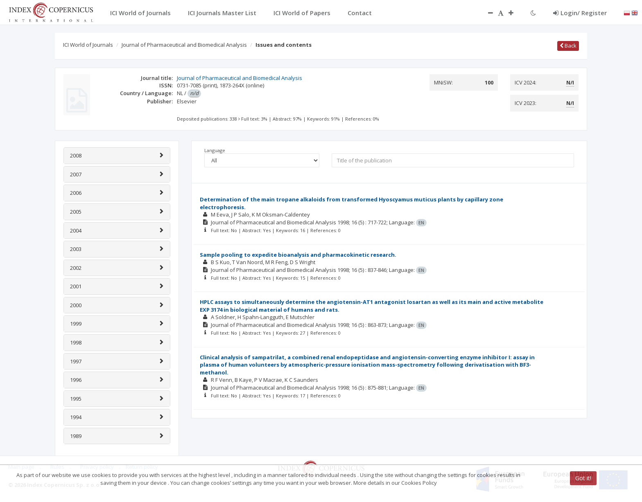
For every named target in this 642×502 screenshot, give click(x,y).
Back (568, 45)
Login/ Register (580, 13)
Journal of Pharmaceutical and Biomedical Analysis (184, 44)
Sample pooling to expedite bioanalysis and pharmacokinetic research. (298, 254)
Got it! (583, 478)
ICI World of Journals (88, 44)
